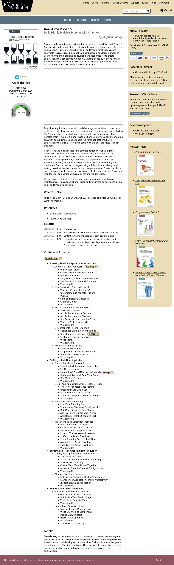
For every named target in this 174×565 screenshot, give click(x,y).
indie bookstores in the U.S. (149, 80)
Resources (81, 19)
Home (86, 2)
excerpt (91, 266)
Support (135, 2)
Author (107, 19)
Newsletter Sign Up (140, 113)
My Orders (164, 2)
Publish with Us (120, 2)
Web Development (144, 133)
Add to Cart (136, 53)
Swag (153, 2)
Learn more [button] (90, 560)
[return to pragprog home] (17, 7)
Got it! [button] (159, 560)
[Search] (148, 11)
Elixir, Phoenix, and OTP (147, 130)
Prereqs (67, 19)
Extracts (95, 19)
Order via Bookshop (145, 72)
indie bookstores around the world (147, 83)
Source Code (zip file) (60, 218)
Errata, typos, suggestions (62, 213)
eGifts (145, 2)
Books (95, 2)
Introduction (53, 258)
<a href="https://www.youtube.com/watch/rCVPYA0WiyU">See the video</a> (84, 95)
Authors (105, 2)
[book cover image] (21, 50)
